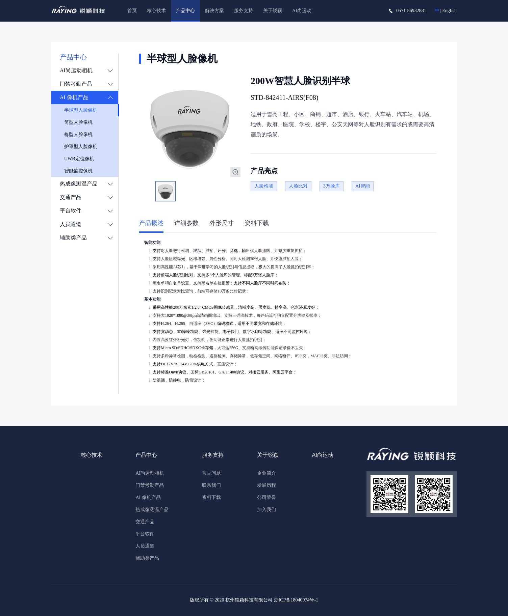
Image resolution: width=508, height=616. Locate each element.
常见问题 (211, 473)
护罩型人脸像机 (80, 146)
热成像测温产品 (79, 184)
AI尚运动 (301, 10)
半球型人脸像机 (80, 110)
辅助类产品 (73, 238)
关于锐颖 (272, 10)
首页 (132, 10)
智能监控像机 (78, 170)
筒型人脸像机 (78, 122)
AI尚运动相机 (76, 70)
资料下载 (211, 497)
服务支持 (243, 10)
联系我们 (211, 485)
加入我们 (266, 509)
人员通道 (70, 224)
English (449, 10)
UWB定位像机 (79, 158)
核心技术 (156, 10)
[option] (189, 126)
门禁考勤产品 (76, 84)
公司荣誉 (266, 497)
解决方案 (214, 10)
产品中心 (185, 10)
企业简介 (266, 473)
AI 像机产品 (74, 97)
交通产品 (70, 197)
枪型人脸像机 (78, 134)
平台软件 (70, 211)
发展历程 (266, 485)
